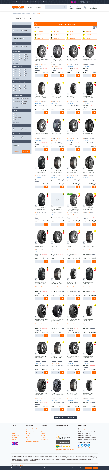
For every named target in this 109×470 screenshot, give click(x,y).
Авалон (21, 465)
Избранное (78, 8)
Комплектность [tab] (17, 142)
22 (20, 90)
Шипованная (25, 129)
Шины (34, 13)
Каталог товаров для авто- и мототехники (23, 13)
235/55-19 (89, 38)
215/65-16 (56, 35)
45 (25, 71)
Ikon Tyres (16, 98)
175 (14, 58)
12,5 (15, 69)
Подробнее (88, 467)
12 (14, 85)
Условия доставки (30, 429)
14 (25, 85)
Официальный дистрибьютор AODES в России (65, 450)
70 (20, 75)
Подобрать (26, 151)
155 (20, 56)
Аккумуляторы (15, 435)
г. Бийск (24, 30)
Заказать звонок (93, 2)
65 (14, 75)
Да (14, 137)
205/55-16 (40, 35)
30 (20, 69)
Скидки (47, 48)
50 (14, 73)
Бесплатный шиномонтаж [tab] (20, 134)
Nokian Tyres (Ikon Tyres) (25, 99)
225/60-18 (72, 38)
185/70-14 (56, 31)
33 (25, 54)
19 (20, 88)
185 (20, 58)
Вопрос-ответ (30, 1)
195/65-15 (88, 31)
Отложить (44, 64)
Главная (12, 13)
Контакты (43, 428)
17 (25, 87)
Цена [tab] (14, 24)
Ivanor (72, 2)
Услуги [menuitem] (38, 7)
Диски (13, 429)
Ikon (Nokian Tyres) (16, 102)
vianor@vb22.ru (83, 429)
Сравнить (38, 64)
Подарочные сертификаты (32, 441)
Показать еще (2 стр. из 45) (66, 417)
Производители (44, 439)
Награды (43, 435)
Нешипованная (17, 129)
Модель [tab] (15, 110)
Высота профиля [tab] (17, 66)
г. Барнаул (16, 30)
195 (26, 58)
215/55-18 (40, 38)
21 (14, 90)
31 (20, 54)
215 (20, 60)
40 (20, 71)
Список (96, 27)
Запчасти (14, 431)
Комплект (16, 145)
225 (26, 60)
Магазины (43, 429)
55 (20, 73)
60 (25, 73)
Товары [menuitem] (30, 6)
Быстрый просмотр (36, 57)
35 (14, 71)
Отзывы (43, 433)
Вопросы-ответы (30, 431)
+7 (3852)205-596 (83, 1)
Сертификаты (44, 437)
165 (26, 56)
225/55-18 (56, 38)
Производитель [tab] (17, 95)
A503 (15, 113)
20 (25, 88)
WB (75, 2)
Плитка (94, 27)
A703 (15, 115)
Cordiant (24, 101)
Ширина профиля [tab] (17, 51)
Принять (96, 467)
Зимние (15, 46)
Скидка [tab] (15, 35)
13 (20, 85)
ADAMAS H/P (17, 117)
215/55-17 (72, 35)
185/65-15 (72, 31)
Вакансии (18, 1)
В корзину (46, 75)
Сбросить (16, 151)
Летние (47, 45)
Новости (24, 1)
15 (14, 87)
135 (14, 56)
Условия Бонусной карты (32, 428)
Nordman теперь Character (70, 194)
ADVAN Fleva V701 (18, 119)
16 (20, 87)
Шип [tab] (14, 126)
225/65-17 (89, 35)
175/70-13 (40, 31)
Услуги (28, 439)
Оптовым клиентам (48, 1)
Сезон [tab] (14, 43)
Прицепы (14, 439)
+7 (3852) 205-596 (83, 428)
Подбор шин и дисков (67, 24)
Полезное (43, 431)
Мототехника (15, 437)
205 (14, 60)
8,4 (14, 54)
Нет (23, 137)
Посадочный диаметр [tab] (19, 82)
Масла (13, 433)
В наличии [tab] (16, 27)
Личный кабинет (93, 8)
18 (14, 88)
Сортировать (37, 27)
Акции (13, 1)
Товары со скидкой (18, 38)
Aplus (23, 103)
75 (25, 75)
